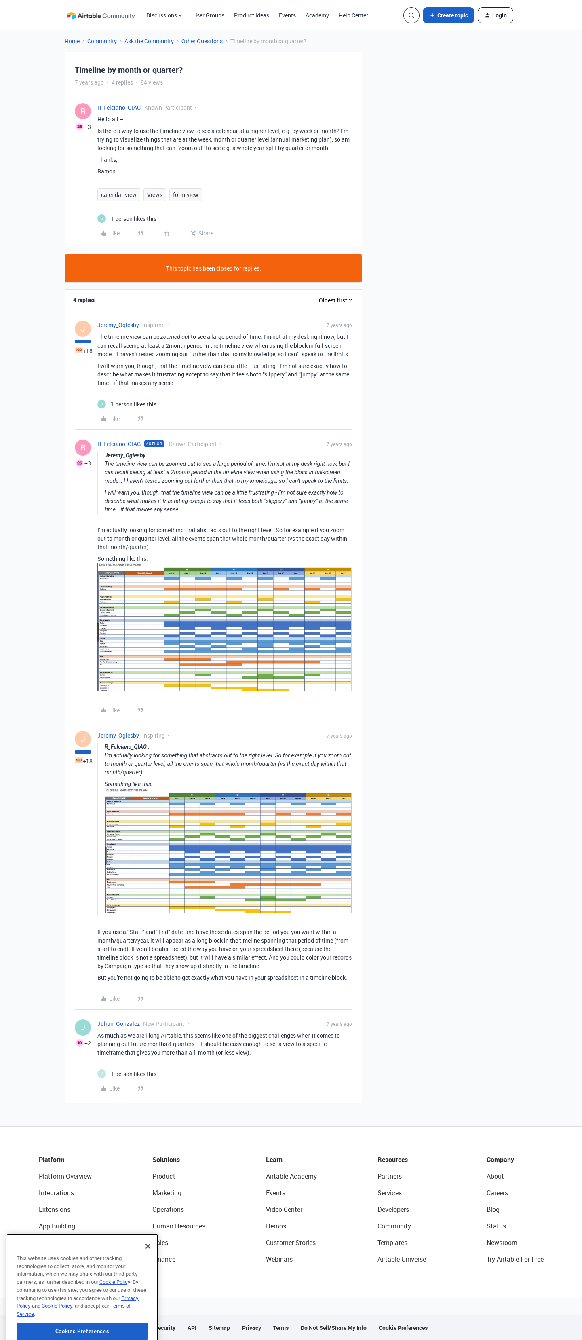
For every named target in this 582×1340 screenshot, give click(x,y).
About (495, 1176)
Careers (497, 1192)
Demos (276, 1226)
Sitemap (219, 1328)
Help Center (353, 15)
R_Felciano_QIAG (119, 107)
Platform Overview (65, 1176)
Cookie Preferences (403, 1328)
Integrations (56, 1192)
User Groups (208, 15)
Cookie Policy (114, 1311)
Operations (168, 1209)
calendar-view (119, 195)
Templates (392, 1242)
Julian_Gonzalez (118, 1023)
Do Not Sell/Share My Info (334, 1328)
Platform (52, 1159)
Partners (389, 1176)
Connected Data (62, 1259)
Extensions (54, 1209)
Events (287, 15)
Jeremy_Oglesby (118, 325)
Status (496, 1226)
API (192, 1328)
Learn (274, 1159)
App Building (57, 1226)
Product (163, 1176)
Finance (163, 1259)
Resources (392, 1159)
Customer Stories (291, 1242)
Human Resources (178, 1226)
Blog (493, 1209)
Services (389, 1192)
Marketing (166, 1192)
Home (72, 41)
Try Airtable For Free (515, 1259)
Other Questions (202, 41)
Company (500, 1159)
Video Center (284, 1209)
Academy (317, 15)
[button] (448, 15)
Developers (393, 1209)
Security (164, 1328)
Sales (160, 1242)
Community (102, 41)
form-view (185, 195)
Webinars (279, 1259)
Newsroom (502, 1242)
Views (154, 195)
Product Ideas (251, 15)
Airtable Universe (401, 1259)
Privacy (251, 1328)
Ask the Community (149, 41)
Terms (281, 1328)
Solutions (166, 1159)
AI (42, 1242)
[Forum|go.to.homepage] (101, 15)
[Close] (148, 1275)
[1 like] (126, 218)
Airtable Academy (291, 1176)
